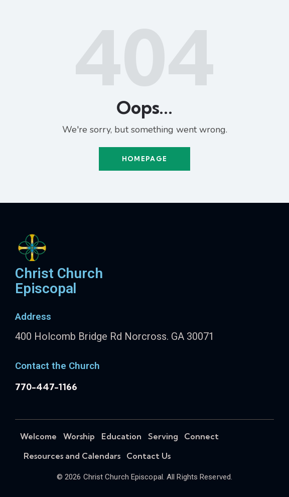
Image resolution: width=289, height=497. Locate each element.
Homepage (144, 159)
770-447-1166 (46, 387)
